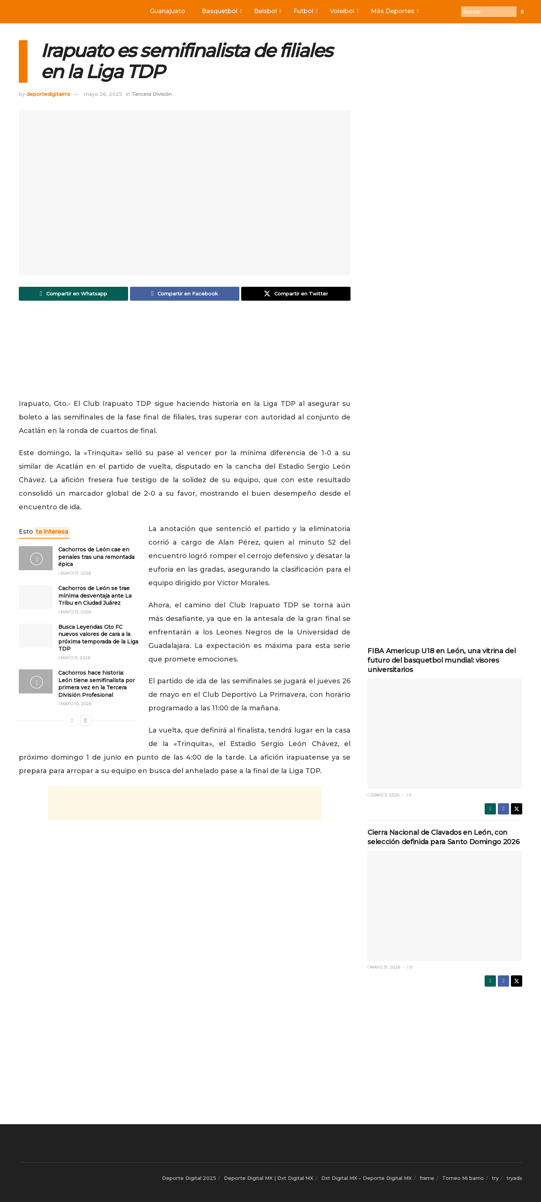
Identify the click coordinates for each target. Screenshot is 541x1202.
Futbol (305, 11)
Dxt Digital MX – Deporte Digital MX (366, 1178)
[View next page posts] (85, 721)
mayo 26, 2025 (103, 94)
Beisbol (267, 11)
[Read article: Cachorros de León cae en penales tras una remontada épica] (36, 559)
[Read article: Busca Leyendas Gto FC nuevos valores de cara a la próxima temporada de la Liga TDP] (36, 636)
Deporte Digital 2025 (189, 1178)
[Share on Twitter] (296, 294)
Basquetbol (221, 11)
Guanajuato (167, 11)
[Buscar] (489, 11)
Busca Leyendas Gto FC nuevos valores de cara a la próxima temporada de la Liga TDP (98, 638)
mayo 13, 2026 (74, 612)
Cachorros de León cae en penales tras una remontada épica (96, 557)
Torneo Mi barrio (463, 1178)
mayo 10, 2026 (74, 704)
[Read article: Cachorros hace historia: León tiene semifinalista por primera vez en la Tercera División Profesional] (36, 682)
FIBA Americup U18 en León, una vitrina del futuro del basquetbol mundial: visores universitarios (441, 660)
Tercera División (151, 94)
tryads (514, 1178)
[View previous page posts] (72, 721)
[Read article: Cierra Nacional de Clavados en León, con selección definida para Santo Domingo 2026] (444, 906)
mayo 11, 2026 (74, 658)
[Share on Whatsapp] (73, 294)
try (495, 1178)
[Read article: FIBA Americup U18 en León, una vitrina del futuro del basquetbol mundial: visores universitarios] (444, 733)
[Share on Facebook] (184, 294)
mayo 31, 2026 (383, 967)
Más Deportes (394, 11)
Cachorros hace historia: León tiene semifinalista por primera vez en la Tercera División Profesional (96, 684)
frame (427, 1178)
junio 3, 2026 (383, 795)
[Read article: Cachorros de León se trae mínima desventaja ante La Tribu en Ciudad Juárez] (36, 598)
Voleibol (344, 11)
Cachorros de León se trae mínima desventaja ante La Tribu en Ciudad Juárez (94, 596)
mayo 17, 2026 (74, 574)
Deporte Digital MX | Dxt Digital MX (268, 1178)
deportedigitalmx (48, 94)
